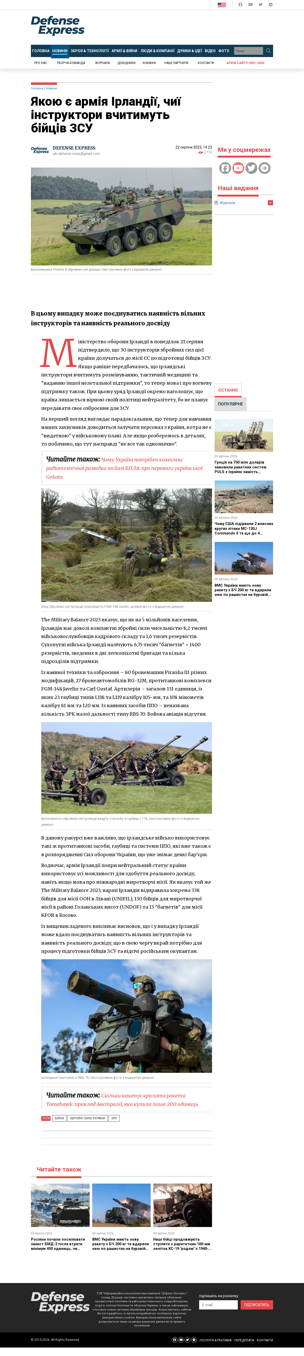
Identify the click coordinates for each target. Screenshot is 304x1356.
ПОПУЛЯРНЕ (230, 404)
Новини (51, 88)
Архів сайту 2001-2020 (245, 63)
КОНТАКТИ (265, 1349)
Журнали (102, 63)
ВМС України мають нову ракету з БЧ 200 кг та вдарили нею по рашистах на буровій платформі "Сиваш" (121, 1254)
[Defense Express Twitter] (261, 5)
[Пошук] (268, 51)
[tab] (228, 390)
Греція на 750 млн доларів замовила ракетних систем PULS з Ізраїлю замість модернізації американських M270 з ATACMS (243, 472)
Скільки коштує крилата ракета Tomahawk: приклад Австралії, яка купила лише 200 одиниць (125, 1104)
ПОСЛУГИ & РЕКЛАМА (216, 1349)
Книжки (149, 63)
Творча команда (71, 63)
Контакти (206, 63)
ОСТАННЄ (228, 390)
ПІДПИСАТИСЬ (256, 1313)
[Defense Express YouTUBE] (251, 5)
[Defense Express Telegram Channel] (270, 5)
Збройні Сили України (82, 1127)
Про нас (40, 63)
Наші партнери (176, 63)
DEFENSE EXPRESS (76, 148)
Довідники (126, 63)
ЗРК (106, 1127)
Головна (37, 88)
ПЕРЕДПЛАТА (244, 1349)
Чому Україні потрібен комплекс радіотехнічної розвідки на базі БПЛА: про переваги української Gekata (124, 468)
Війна (57, 1127)
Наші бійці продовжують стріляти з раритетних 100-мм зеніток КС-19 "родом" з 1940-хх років (181, 1254)
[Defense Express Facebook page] (241, 5)
